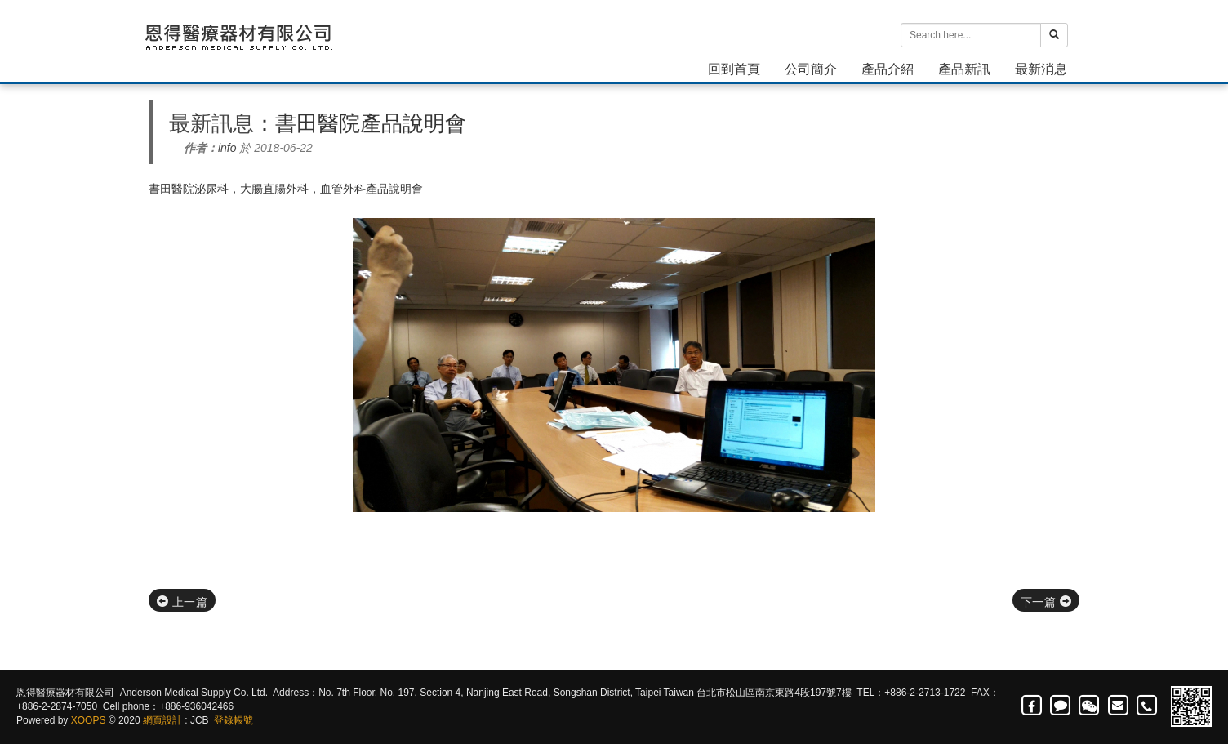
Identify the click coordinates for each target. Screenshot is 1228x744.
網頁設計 (162, 720)
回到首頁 (734, 69)
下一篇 (1046, 601)
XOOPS (88, 720)
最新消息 (1041, 69)
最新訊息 (211, 123)
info (227, 147)
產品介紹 (887, 69)
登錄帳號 (233, 720)
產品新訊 (964, 69)
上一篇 (182, 601)
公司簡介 (811, 69)
